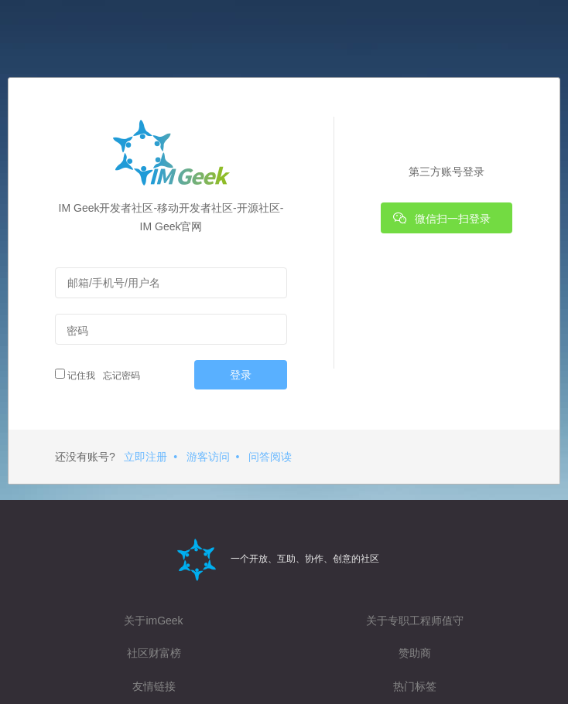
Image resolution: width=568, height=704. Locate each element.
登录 (240, 375)
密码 (77, 331)
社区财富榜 (154, 653)
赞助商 (415, 653)
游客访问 (208, 457)
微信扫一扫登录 (442, 218)
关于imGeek (153, 620)
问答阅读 (270, 457)
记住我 (75, 375)
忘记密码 (119, 375)
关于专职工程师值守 (415, 620)
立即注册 (145, 457)
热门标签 (414, 686)
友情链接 (154, 686)
